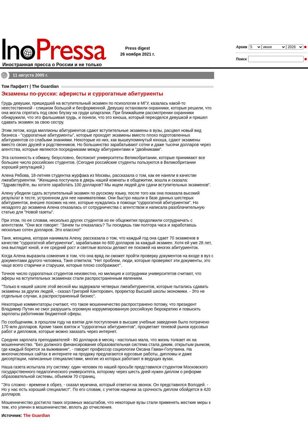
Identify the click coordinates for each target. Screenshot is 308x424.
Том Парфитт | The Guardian (30, 86)
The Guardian (36, 415)
